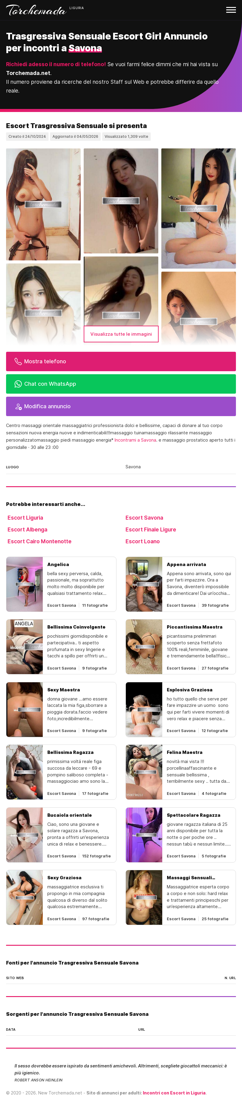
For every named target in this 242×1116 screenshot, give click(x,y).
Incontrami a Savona (135, 440)
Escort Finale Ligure (151, 529)
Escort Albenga (27, 529)
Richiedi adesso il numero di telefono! (56, 64)
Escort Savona (144, 517)
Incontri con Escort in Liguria (174, 1092)
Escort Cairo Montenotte (40, 541)
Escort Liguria (25, 517)
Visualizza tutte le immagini (121, 334)
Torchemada (36, 10)
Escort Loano (143, 541)
